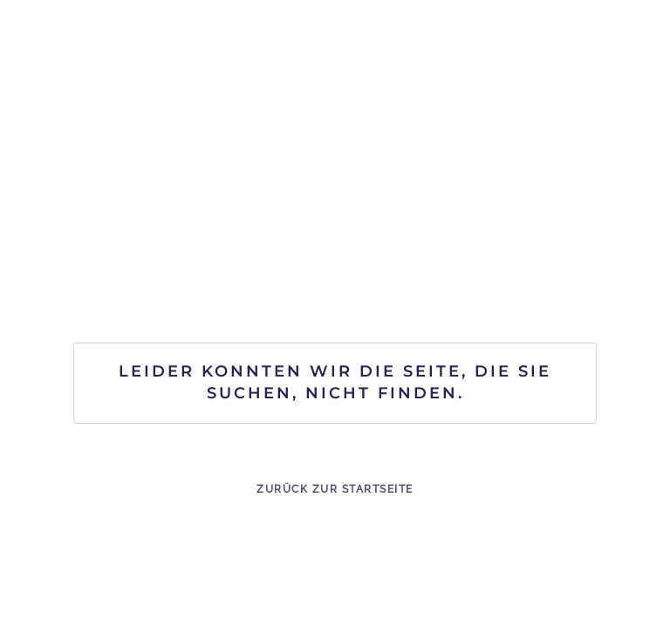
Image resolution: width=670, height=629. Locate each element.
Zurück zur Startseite (335, 489)
